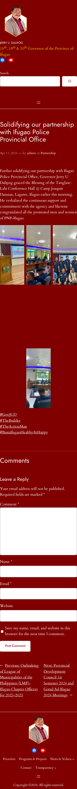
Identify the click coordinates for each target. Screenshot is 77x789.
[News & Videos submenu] (73, 759)
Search (4, 73)
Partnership (48, 153)
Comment (9, 504)
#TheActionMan (13, 426)
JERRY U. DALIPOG (11, 43)
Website (6, 605)
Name (6, 561)
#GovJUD (8, 414)
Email (6, 583)
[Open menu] (38, 102)
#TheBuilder (10, 420)
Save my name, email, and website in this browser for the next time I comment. (37, 631)
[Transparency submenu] (55, 768)
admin (31, 153)
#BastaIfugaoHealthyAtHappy (24, 432)
